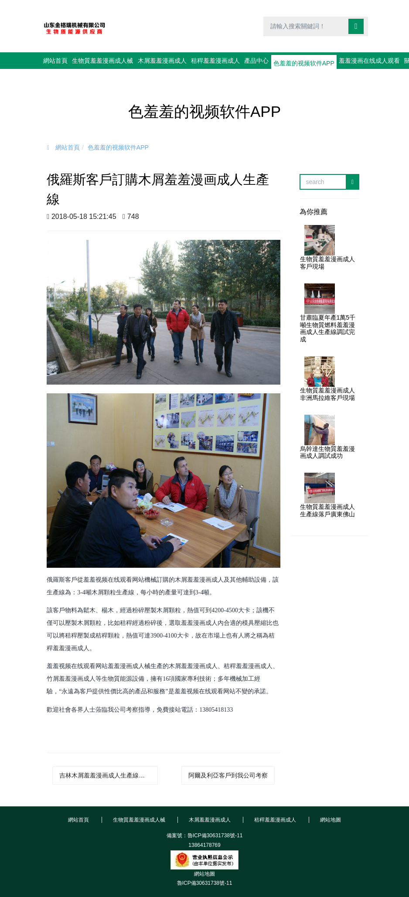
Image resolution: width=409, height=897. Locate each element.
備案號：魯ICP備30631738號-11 (205, 819)
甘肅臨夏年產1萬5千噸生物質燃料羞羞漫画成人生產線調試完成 (328, 311)
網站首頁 (59, 60)
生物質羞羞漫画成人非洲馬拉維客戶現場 (327, 377)
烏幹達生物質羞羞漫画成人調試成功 (327, 436)
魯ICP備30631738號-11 (204, 866)
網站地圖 (204, 857)
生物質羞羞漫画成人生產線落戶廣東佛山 (327, 494)
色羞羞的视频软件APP (118, 130)
